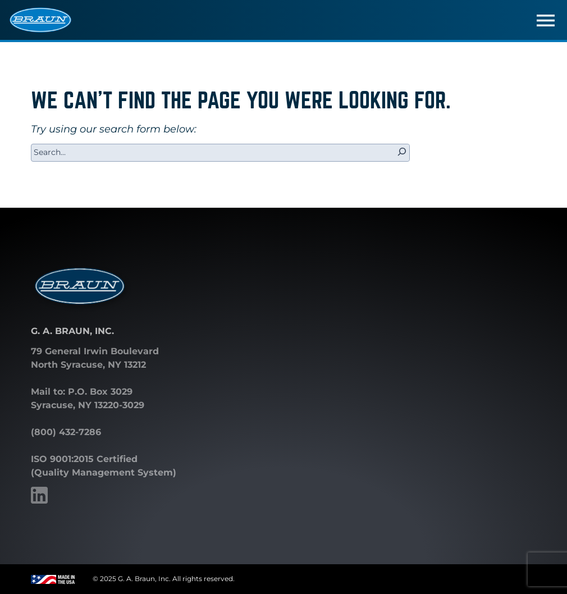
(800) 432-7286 (66, 432)
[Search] (402, 152)
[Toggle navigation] (545, 20)
